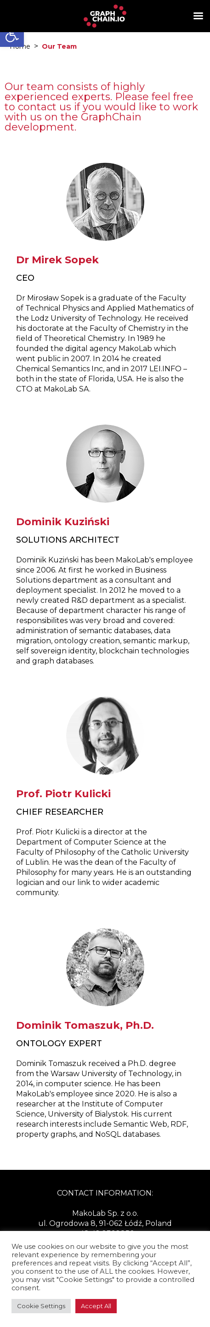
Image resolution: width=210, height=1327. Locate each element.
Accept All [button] (96, 1306)
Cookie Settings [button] (41, 1306)
